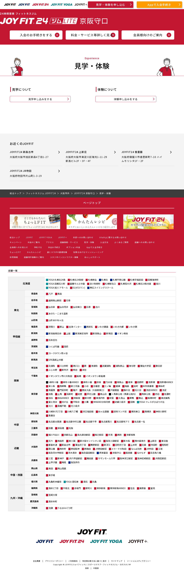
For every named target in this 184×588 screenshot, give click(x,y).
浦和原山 (120, 365)
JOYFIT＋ (62, 237)
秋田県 (34, 313)
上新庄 (153, 440)
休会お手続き (54, 247)
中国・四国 (16, 475)
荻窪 (111, 397)
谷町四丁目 (120, 444)
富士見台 (53, 401)
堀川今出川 (54, 434)
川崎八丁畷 (72, 411)
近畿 (16, 448)
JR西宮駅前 (160, 458)
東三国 (72, 440)
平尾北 (66, 488)
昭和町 (165, 444)
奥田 (51, 468)
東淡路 (164, 440)
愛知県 (34, 421)
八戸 (51, 293)
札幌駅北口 (110, 283)
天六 (51, 440)
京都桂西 (130, 434)
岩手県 (34, 300)
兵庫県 (34, 460)
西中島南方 (140, 440)
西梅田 (87, 448)
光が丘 (65, 401)
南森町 (61, 440)
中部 (16, 424)
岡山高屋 (62, 468)
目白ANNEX (63, 397)
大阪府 (34, 446)
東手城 (52, 475)
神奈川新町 (161, 411)
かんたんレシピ (34, 252)
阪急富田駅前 (88, 452)
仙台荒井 (64, 306)
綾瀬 (118, 386)
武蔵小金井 (120, 401)
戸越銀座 (114, 390)
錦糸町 (161, 386)
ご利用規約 (73, 561)
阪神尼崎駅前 (144, 458)
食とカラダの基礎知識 (57, 252)
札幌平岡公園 (119, 279)
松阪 (71, 428)
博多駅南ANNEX (118, 488)
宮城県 (34, 306)
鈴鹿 (51, 428)
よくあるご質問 (121, 242)
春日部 (159, 365)
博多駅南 (101, 488)
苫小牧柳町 (95, 283)
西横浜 (148, 411)
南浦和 (94, 365)
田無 (132, 401)
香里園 (129, 452)
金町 (136, 386)
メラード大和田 (118, 448)
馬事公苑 (146, 394)
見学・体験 (89, 242)
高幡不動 (62, 405)
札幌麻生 (92, 279)
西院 (119, 434)
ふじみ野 (53, 369)
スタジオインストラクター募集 (64, 257)
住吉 (132, 488)
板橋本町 (152, 397)
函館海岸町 (153, 279)
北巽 (144, 444)
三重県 (34, 427)
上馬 (60, 394)
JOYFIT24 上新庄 (87, 156)
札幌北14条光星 (143, 283)
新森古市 (66, 444)
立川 (51, 405)
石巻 (88, 306)
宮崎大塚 (53, 494)
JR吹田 (150, 448)
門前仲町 (64, 390)
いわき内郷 (118, 326)
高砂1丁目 (53, 488)
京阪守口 (117, 452)
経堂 (80, 394)
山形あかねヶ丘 (56, 320)
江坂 (160, 448)
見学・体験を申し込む (110, 5)
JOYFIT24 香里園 (143, 156)
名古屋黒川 (106, 421)
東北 (16, 310)
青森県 (34, 293)
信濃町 (167, 394)
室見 (153, 488)
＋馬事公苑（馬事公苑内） (124, 394)
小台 (86, 386)
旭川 (158, 283)
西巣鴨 (63, 386)
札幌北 (104, 279)
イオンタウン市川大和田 (60, 376)
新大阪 (127, 440)
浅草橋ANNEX (166, 382)
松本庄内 (53, 339)
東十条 (52, 386)
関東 (16, 380)
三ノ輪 (107, 386)
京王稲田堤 (88, 411)
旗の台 (127, 390)
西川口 (76, 365)
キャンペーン (16, 242)
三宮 (51, 458)
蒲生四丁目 (80, 444)
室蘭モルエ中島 (77, 283)
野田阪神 (75, 448)
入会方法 (104, 242)
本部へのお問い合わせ (83, 237)
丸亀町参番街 (55, 481)
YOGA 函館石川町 (57, 283)
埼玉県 (34, 367)
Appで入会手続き (159, 5)
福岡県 (34, 488)
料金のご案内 (34, 242)
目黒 (51, 394)
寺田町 (154, 444)
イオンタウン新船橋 (95, 376)
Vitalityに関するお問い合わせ (113, 237)
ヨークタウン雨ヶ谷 (58, 353)
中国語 (96, 568)
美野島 (142, 488)
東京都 (34, 393)
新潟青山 (97, 333)
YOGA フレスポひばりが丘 (152, 401)
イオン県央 (122, 333)
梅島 (127, 386)
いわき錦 (133, 326)
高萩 (66, 346)
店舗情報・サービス (69, 242)
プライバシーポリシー (54, 561)
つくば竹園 (54, 346)
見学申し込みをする (40, 99)
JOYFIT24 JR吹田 (31, 173)
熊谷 (75, 369)
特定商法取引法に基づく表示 (94, 561)
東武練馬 (165, 397)
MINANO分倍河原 (101, 401)
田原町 (140, 382)
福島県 (34, 326)
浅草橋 (152, 382)
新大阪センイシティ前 (90, 440)
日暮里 (96, 386)
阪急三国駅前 (112, 440)
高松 (85, 481)
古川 (98, 306)
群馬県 (34, 359)
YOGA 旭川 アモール (58, 287)
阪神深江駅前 (126, 458)
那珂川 (88, 488)
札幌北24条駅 (76, 279)
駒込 (141, 397)
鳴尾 (64, 462)
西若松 (89, 326)
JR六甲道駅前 (75, 458)
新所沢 (65, 369)
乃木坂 (109, 382)
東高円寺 (100, 397)
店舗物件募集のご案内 (34, 257)
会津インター (75, 326)
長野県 (34, 339)
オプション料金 (73, 247)
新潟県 (34, 333)
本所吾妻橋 (148, 386)
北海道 (26, 283)
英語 (87, 568)
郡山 (62, 326)
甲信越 (16, 336)
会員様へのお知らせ (19, 247)
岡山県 (34, 468)
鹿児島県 (34, 501)
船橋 (79, 376)
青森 (60, 293)
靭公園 (52, 448)
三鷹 (86, 401)
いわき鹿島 (103, 326)
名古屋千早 (91, 421)
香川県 (34, 481)
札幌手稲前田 (136, 279)
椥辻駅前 (99, 434)
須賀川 (52, 326)
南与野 (132, 365)
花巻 (68, 300)
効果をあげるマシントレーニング (88, 252)
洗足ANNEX (151, 390)
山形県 (34, 320)
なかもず (141, 452)
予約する (38, 247)
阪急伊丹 (75, 462)
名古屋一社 (139, 421)
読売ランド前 (120, 411)
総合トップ (15, 237)
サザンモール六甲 (106, 458)
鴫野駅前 (95, 444)
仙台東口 (77, 306)
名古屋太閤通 (55, 421)
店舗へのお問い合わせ (145, 242)
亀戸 (75, 390)
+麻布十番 (53, 382)
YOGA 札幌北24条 (57, 279)
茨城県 (34, 346)
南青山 (120, 382)
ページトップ (92, 203)
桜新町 (70, 394)
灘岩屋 (90, 458)
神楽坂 (77, 397)
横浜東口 (135, 411)
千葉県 (34, 375)
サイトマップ (116, 561)
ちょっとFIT (15, 252)
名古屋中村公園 (73, 421)
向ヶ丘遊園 (103, 411)
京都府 (34, 434)
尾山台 (103, 394)
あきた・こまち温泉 (58, 313)
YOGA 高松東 (72, 481)
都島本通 (53, 444)
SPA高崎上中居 (56, 359)
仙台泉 (52, 306)
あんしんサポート (92, 257)
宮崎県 (34, 494)
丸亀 (94, 481)
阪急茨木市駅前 (56, 452)
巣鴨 (132, 397)
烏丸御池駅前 (83, 434)
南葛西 (52, 390)
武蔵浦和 (106, 365)
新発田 (109, 333)
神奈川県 (34, 413)
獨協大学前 (145, 365)
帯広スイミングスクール (101, 287)
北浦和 (52, 365)
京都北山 (68, 434)
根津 (130, 382)
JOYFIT (29, 237)
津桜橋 (61, 428)
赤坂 (99, 382)
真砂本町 (53, 501)
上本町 (134, 444)
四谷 (157, 394)
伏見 (110, 434)
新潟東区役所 (81, 333)
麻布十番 (87, 382)
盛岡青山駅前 (55, 300)
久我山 (122, 397)
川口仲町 (64, 365)
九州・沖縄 (16, 498)
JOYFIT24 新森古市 (31, 154)
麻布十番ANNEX (71, 382)
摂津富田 (103, 452)
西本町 (63, 448)
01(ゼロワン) (79, 287)
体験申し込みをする (126, 99)
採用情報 (14, 257)
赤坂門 (77, 488)
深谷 (84, 369)
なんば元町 (136, 448)
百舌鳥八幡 (155, 452)
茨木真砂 (72, 452)
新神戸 (61, 458)
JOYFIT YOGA (45, 237)
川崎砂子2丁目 (56, 411)
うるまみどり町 (65, 507)
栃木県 (34, 353)
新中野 (88, 397)
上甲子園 (53, 462)
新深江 (107, 444)
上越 (68, 333)
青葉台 (52, 415)
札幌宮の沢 (126, 283)
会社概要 (37, 561)
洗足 (164, 390)
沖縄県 (34, 507)
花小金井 (75, 405)
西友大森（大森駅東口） (94, 390)
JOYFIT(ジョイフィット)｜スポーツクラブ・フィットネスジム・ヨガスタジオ (98, 564)
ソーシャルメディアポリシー (139, 561)
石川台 (138, 390)
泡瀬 (51, 507)
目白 (51, 397)
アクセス (50, 242)
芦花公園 (91, 394)
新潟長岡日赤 (55, 333)
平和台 (76, 401)
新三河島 (75, 386)
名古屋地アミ (123, 421)
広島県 (34, 474)
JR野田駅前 (101, 448)
